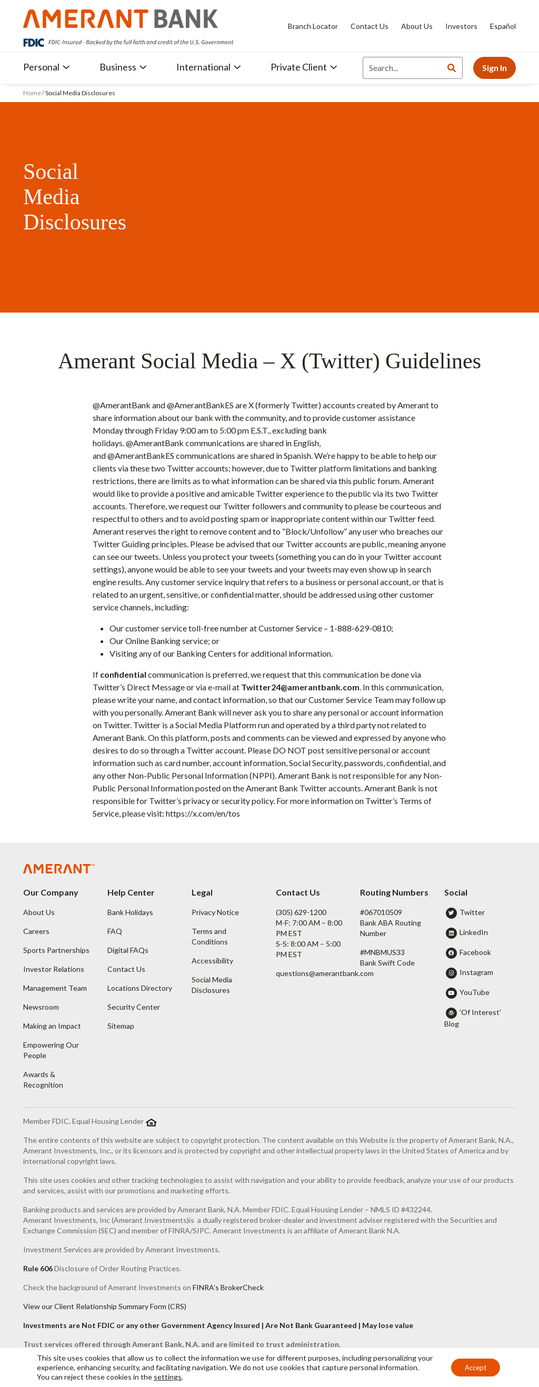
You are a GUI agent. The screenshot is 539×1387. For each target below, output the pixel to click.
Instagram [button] (476, 972)
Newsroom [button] (41, 1006)
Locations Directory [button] (139, 987)
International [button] (208, 67)
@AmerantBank (122, 405)
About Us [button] (39, 912)
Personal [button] (46, 67)
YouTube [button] (475, 992)
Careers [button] (36, 931)
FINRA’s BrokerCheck (228, 1287)
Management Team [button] (55, 987)
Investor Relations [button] (53, 968)
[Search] (402, 68)
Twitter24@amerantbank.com (300, 687)
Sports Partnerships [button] (56, 950)
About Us (417, 26)
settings (209, 1376)
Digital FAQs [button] (127, 950)
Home (32, 93)
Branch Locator (313, 26)
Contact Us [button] (126, 968)
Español (503, 26)
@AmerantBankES (200, 405)
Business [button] (123, 67)
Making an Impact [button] (52, 1025)
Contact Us (369, 26)
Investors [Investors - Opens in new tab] (461, 26)
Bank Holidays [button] (130, 912)
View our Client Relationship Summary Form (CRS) (104, 1306)
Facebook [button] (475, 952)
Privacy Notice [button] (215, 912)
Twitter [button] (472, 912)
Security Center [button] (133, 1006)
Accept (472, 1367)
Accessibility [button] (212, 960)
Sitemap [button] (120, 1025)
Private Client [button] (304, 67)
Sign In (494, 68)
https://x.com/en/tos (203, 813)
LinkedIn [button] (474, 932)
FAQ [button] (114, 931)
